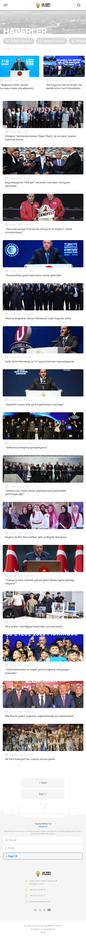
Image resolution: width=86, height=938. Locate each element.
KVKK (43, 932)
